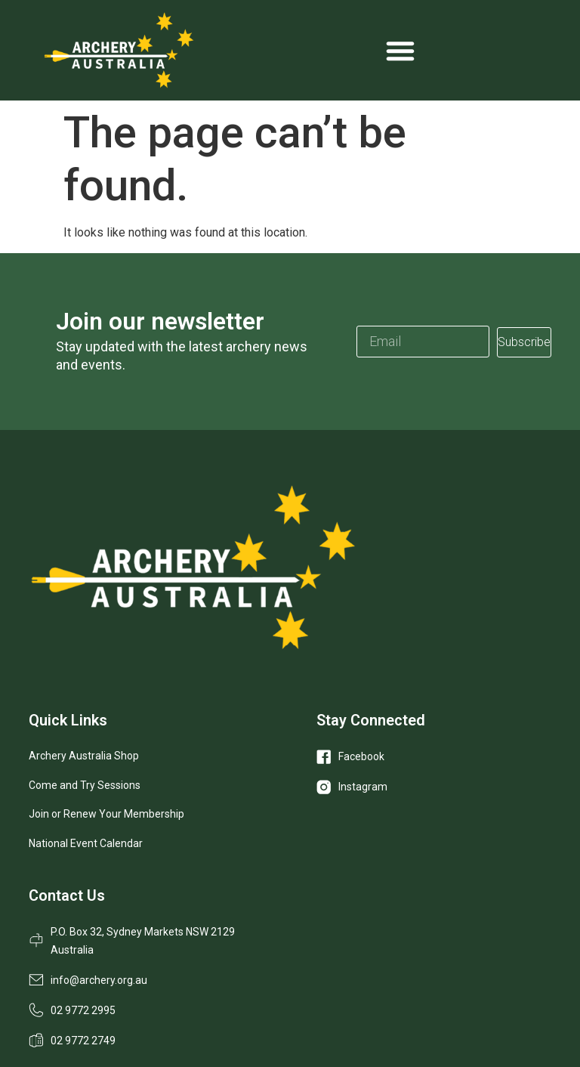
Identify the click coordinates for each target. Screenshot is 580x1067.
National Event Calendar (86, 843)
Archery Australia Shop (84, 756)
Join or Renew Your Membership (106, 814)
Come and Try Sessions (84, 785)
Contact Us (67, 895)
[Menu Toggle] (400, 51)
